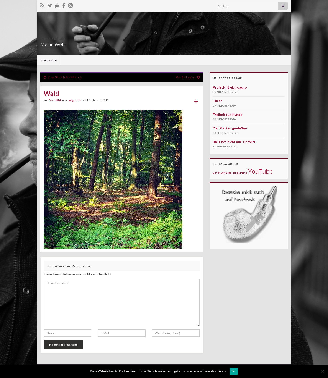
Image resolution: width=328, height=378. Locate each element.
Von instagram (185, 77)
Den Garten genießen (230, 128)
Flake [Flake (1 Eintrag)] (235, 172)
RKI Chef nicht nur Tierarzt (234, 142)
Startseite (48, 60)
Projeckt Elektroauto (230, 87)
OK (234, 371)
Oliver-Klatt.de (61, 37)
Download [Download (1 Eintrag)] (226, 172)
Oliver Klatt (55, 100)
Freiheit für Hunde (227, 114)
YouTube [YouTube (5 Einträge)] (260, 171)
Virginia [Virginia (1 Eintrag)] (243, 172)
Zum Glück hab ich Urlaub (65, 77)
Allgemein (75, 100)
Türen (217, 101)
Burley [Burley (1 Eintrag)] (216, 172)
